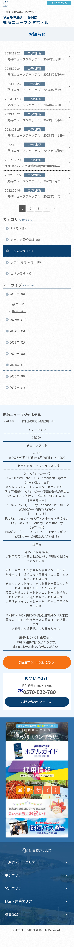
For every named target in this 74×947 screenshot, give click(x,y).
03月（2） (19, 304)
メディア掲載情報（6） (26, 239)
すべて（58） (19, 228)
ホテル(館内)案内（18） (26, 262)
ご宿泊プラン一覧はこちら (36, 662)
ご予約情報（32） (22, 251)
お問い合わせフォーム (36, 701)
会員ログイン (57, 3)
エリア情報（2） (21, 273)
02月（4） (19, 311)
